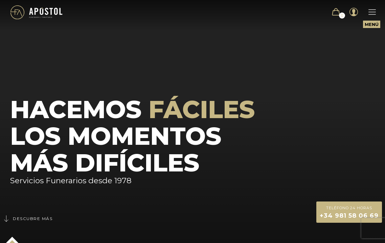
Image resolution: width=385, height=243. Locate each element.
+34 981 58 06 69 (349, 211)
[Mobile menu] (369, 12)
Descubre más (27, 218)
